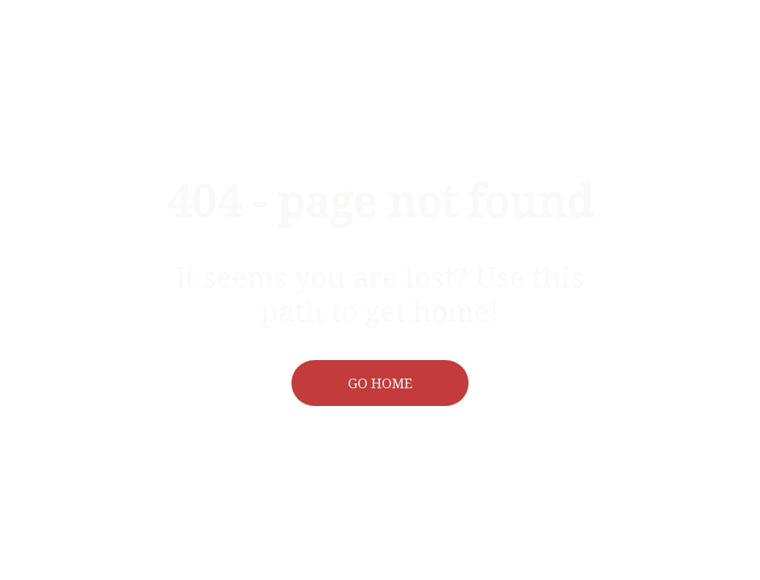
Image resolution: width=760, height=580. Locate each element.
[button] (380, 383)
